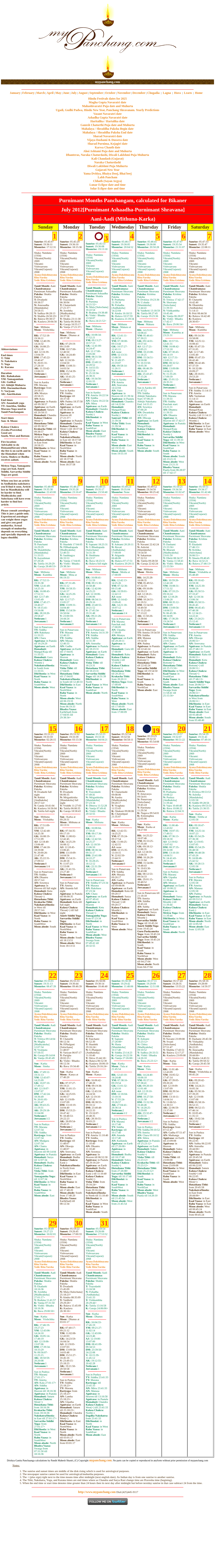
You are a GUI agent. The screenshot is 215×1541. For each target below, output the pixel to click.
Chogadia (153, 93)
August (83, 93)
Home (199, 93)
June (66, 93)
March (40, 93)
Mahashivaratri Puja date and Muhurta (107, 106)
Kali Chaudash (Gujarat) (107, 158)
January (15, 93)
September (96, 93)
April (50, 93)
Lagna (167, 93)
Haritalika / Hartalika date (107, 121)
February (28, 93)
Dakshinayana (45, 274)
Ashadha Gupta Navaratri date (108, 117)
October (110, 93)
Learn (188, 93)
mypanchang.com (107, 82)
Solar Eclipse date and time (107, 188)
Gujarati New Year (107, 170)
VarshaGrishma (45, 279)
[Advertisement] (17, 40)
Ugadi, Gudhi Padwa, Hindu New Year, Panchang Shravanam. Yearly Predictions (107, 110)
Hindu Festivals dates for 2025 (107, 98)
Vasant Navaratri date (107, 114)
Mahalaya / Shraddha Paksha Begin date (107, 128)
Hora (177, 93)
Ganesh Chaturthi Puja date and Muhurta (107, 125)
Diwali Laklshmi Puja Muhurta (107, 166)
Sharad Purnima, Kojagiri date (107, 143)
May (58, 93)
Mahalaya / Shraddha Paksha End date (107, 132)
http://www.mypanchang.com (97, 1492)
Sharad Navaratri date (107, 136)
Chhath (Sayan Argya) (107, 181)
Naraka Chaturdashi (107, 162)
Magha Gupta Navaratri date (107, 102)
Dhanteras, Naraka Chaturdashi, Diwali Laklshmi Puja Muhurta (107, 155)
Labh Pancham (107, 177)
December (139, 93)
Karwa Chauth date (107, 147)
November (124, 93)
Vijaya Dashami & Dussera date (107, 140)
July (73, 93)
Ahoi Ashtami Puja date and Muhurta (107, 151)
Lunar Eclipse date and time (107, 184)
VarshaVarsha (173, 771)
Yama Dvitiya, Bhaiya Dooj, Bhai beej (107, 173)
